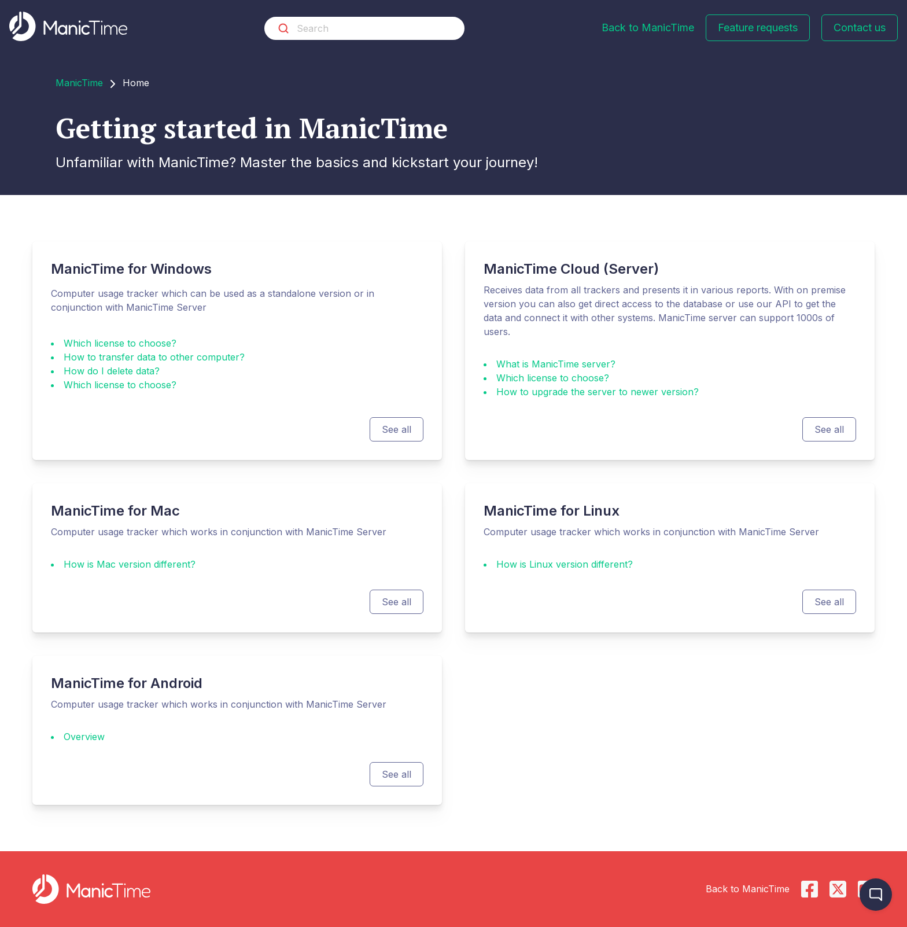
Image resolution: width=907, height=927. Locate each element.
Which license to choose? (120, 343)
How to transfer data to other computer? (154, 357)
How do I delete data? (112, 371)
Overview (84, 736)
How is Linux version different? (564, 564)
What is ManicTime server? (555, 364)
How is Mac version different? (130, 564)
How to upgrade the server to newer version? (597, 392)
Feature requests (758, 27)
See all (396, 429)
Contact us (860, 27)
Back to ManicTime (648, 27)
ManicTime (79, 83)
